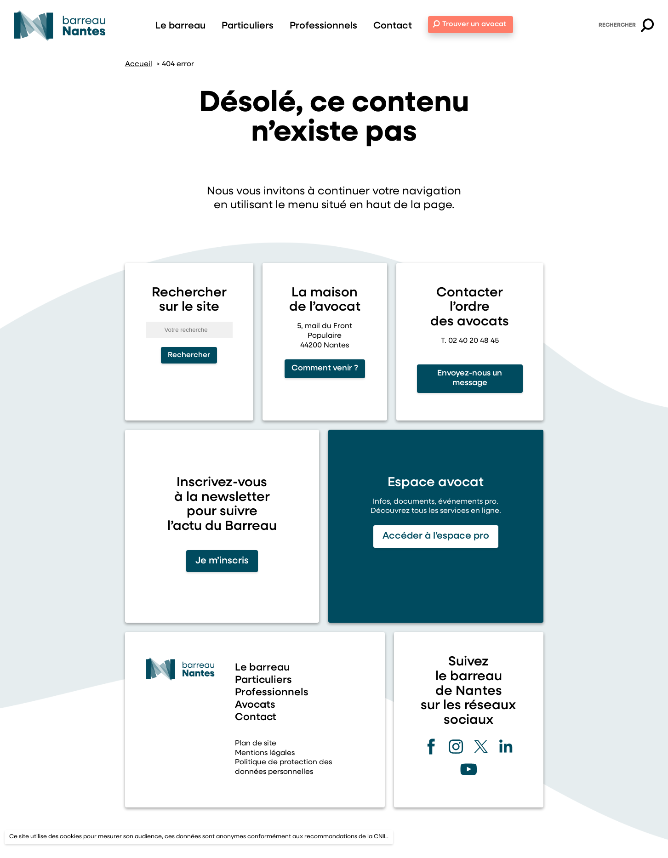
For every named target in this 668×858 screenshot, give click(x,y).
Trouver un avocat (474, 24)
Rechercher (617, 25)
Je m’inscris (222, 561)
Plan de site (255, 743)
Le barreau (180, 26)
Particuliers (248, 26)
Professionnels (323, 26)
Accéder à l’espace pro (436, 536)
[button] (647, 26)
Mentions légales (265, 753)
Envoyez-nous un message (469, 378)
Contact (392, 26)
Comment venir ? (324, 368)
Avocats (255, 705)
